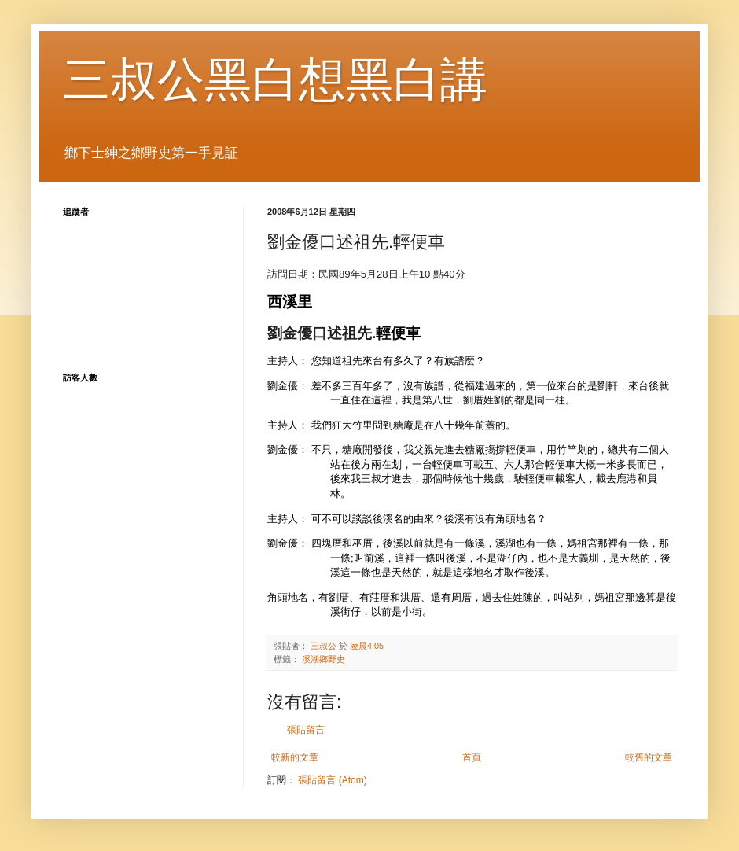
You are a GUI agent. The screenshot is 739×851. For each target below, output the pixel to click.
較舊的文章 (648, 757)
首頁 (471, 757)
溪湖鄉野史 (323, 659)
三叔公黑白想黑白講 (275, 79)
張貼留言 (306, 729)
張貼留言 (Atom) (332, 780)
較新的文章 (294, 757)
